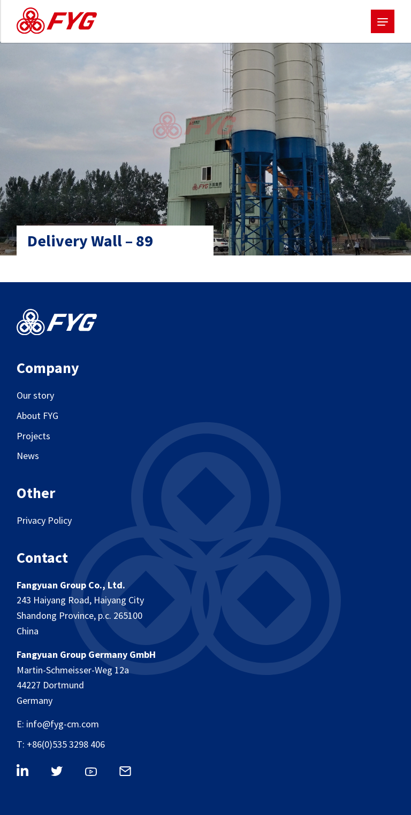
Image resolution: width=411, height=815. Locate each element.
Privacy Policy (44, 520)
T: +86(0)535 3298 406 (61, 744)
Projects (33, 436)
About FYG (37, 415)
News (28, 455)
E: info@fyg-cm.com (58, 724)
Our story (35, 395)
